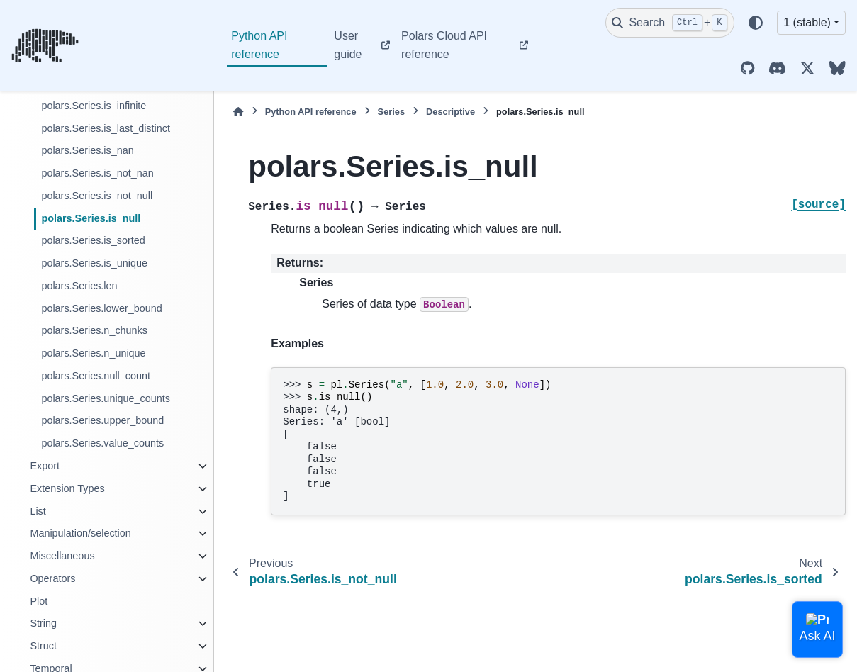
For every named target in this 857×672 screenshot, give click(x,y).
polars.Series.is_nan (87, 150)
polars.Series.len (79, 285)
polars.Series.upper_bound (102, 420)
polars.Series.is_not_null (96, 195)
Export (45, 465)
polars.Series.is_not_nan (97, 173)
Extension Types (67, 488)
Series (391, 111)
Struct (43, 645)
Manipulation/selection (80, 533)
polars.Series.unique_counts (105, 398)
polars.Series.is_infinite (93, 105)
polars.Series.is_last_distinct (105, 128)
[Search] (669, 23)
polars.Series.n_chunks (94, 330)
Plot (38, 601)
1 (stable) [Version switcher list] (807, 22)
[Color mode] (755, 23)
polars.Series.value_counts (102, 443)
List (37, 511)
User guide (348, 45)
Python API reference (259, 45)
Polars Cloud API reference (444, 45)
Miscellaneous (62, 555)
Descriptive (450, 111)
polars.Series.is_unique (94, 263)
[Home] (238, 111)
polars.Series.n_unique (93, 353)
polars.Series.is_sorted (93, 240)
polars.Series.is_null (90, 218)
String (43, 623)
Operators (52, 578)
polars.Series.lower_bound (101, 308)
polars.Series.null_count (95, 375)
